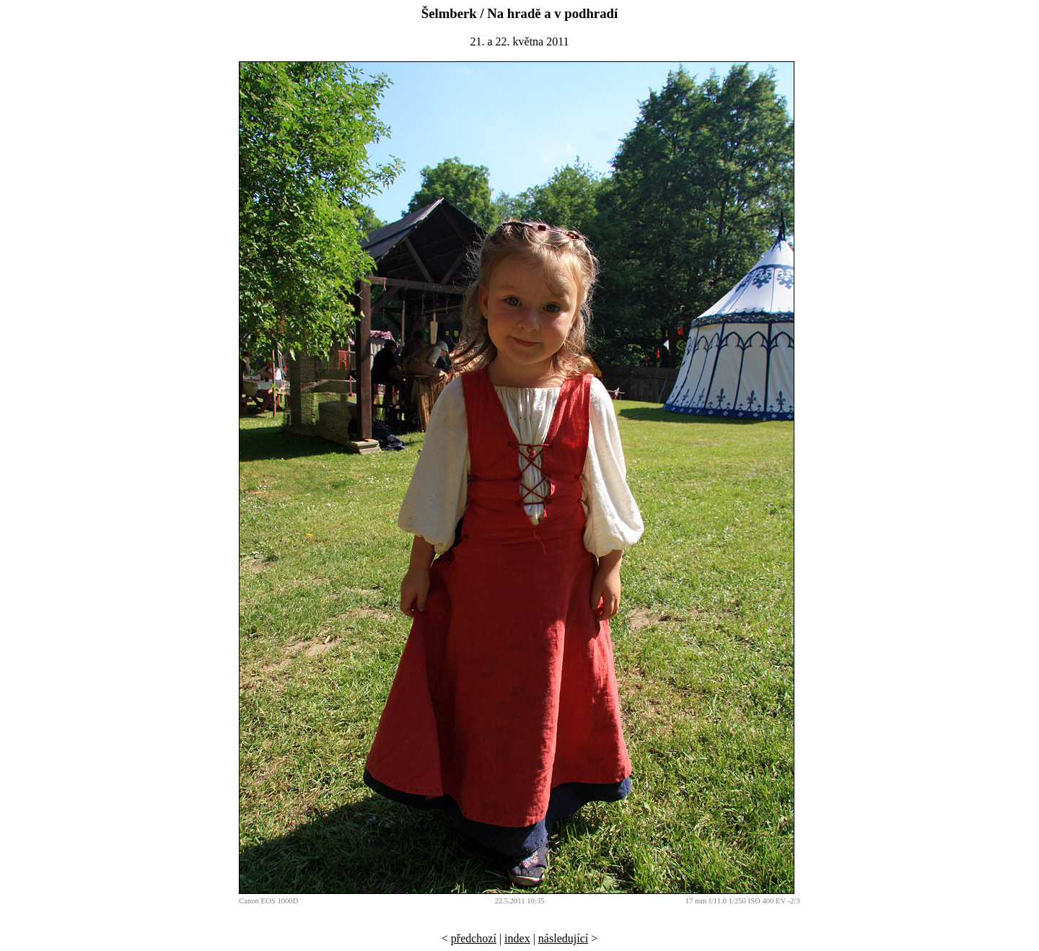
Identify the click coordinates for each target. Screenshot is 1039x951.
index (517, 938)
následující (563, 938)
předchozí (473, 938)
